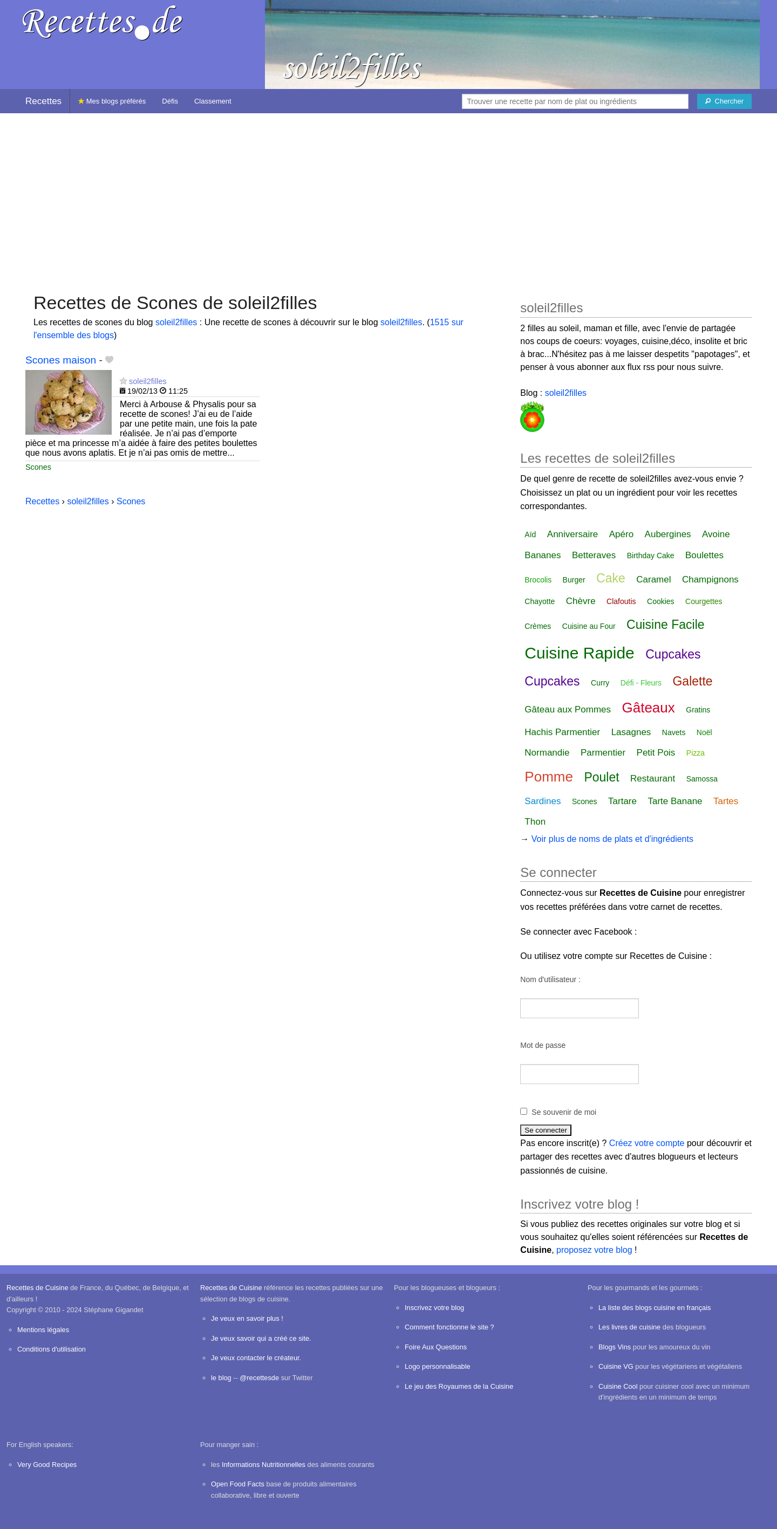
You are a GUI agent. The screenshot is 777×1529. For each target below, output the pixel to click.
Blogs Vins (614, 1347)
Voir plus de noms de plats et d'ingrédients (612, 839)
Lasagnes (631, 732)
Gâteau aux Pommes (567, 709)
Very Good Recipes (47, 1465)
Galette (692, 681)
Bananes (542, 555)
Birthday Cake (650, 555)
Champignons (710, 579)
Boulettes (704, 555)
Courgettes (703, 601)
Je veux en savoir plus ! (247, 1318)
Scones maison (60, 360)
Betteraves (594, 555)
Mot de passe (542, 1045)
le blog (221, 1378)
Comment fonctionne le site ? (449, 1327)
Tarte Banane (675, 801)
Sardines (542, 801)
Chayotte (539, 601)
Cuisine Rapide (579, 653)
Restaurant (652, 778)
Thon (535, 822)
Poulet (601, 777)
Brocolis (537, 579)
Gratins (698, 709)
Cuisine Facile (665, 625)
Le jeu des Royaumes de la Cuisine (459, 1386)
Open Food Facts (237, 1484)
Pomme (548, 777)
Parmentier (603, 753)
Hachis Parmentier (562, 732)
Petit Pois (656, 753)
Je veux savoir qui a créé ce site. (261, 1338)
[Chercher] (724, 101)
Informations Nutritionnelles (263, 1465)
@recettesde (259, 1378)
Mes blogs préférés (112, 101)
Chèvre (581, 601)
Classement (212, 101)
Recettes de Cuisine (37, 1288)
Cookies (660, 601)
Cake (610, 578)
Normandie (546, 753)
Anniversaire (572, 534)
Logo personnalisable (438, 1366)
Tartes (725, 801)
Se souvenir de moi (563, 1112)
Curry (600, 682)
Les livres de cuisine (629, 1327)
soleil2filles (176, 322)
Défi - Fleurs (641, 682)
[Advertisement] (388, 197)
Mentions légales (43, 1330)
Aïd (530, 534)
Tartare (622, 801)
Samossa (702, 778)
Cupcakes (672, 654)
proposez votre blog (594, 1249)
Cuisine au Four (589, 626)
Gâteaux (648, 708)
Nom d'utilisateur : (550, 979)
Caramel (653, 579)
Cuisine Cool (618, 1386)
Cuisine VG (615, 1366)
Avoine (716, 534)
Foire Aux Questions (436, 1347)
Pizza (695, 753)
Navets (674, 732)
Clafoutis (621, 601)
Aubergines (668, 534)
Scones (38, 467)
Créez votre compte (647, 1143)
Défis (170, 101)
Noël (704, 732)
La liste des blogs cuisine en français (654, 1308)
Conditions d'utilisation (51, 1349)
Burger (574, 579)
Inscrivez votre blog (434, 1308)
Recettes (43, 101)
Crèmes (537, 626)
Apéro (621, 534)
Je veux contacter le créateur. (256, 1358)
